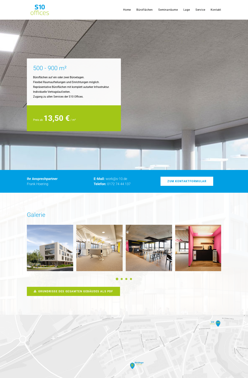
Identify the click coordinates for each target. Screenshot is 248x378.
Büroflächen (144, 9)
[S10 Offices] (36, 10)
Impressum (214, 369)
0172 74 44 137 (119, 144)
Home (127, 9)
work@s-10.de (116, 139)
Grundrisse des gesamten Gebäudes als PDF (73, 251)
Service (200, 9)
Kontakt (216, 9)
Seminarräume (168, 9)
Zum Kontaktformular (186, 141)
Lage (186, 9)
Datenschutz (197, 369)
